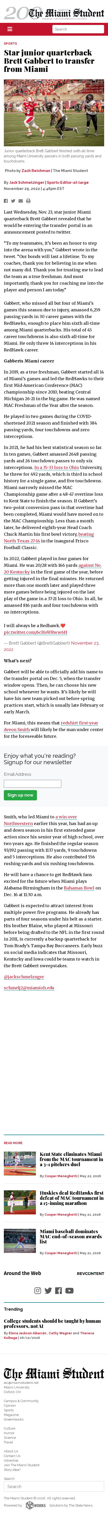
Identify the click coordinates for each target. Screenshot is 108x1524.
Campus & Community (21, 1401)
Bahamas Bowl (79, 887)
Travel (8, 1442)
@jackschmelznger (24, 976)
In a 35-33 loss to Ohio (56, 467)
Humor (9, 1433)
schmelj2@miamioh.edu (29, 987)
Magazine (11, 1415)
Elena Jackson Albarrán (27, 1333)
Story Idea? (12, 1470)
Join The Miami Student (22, 1465)
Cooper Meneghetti (61, 1176)
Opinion (10, 1405)
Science (10, 1438)
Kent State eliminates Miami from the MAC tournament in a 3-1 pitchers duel (71, 1159)
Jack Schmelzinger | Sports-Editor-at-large (49, 182)
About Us (11, 1451)
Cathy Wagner (60, 1333)
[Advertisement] (54, 1071)
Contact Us (12, 1456)
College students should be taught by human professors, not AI (52, 1323)
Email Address (17, 774)
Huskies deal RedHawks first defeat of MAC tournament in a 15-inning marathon (72, 1198)
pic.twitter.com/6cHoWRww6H (35, 632)
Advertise (11, 1460)
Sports (9, 1410)
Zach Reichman (36, 171)
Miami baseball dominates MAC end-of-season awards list (71, 1236)
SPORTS (10, 43)
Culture (9, 1428)
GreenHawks (13, 1419)
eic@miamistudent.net (21, 1383)
